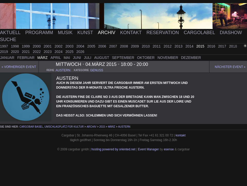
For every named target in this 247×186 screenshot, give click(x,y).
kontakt (180, 135)
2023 (48, 52)
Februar (26, 58)
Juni (77, 58)
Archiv (107, 32)
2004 (80, 46)
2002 (59, 46)
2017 (222, 46)
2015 (200, 46)
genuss (96, 70)
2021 (26, 52)
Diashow (231, 32)
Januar (7, 58)
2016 (211, 46)
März (43, 58)
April (56, 58)
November (168, 58)
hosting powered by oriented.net (113, 149)
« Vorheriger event (19, 67)
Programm (39, 32)
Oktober (146, 58)
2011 (157, 46)
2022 (37, 52)
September (123, 58)
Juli (88, 58)
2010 (146, 46)
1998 (15, 46)
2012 (168, 46)
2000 (37, 46)
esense (169, 149)
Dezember (191, 58)
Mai (67, 58)
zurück (238, 45)
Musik (66, 32)
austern (63, 70)
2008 (124, 46)
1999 (26, 46)
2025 (69, 52)
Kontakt (131, 32)
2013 (178, 46)
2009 (135, 46)
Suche (8, 39)
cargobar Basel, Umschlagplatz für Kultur (51, 126)
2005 (91, 46)
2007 (113, 46)
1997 (4, 46)
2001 (48, 46)
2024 (59, 52)
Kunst (85, 32)
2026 (80, 52)
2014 (190, 46)
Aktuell (11, 32)
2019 (4, 52)
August (102, 58)
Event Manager (148, 149)
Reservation (163, 32)
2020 (15, 52)
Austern (124, 126)
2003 (69, 46)
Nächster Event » (230, 67)
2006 (102, 46)
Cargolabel (200, 32)
